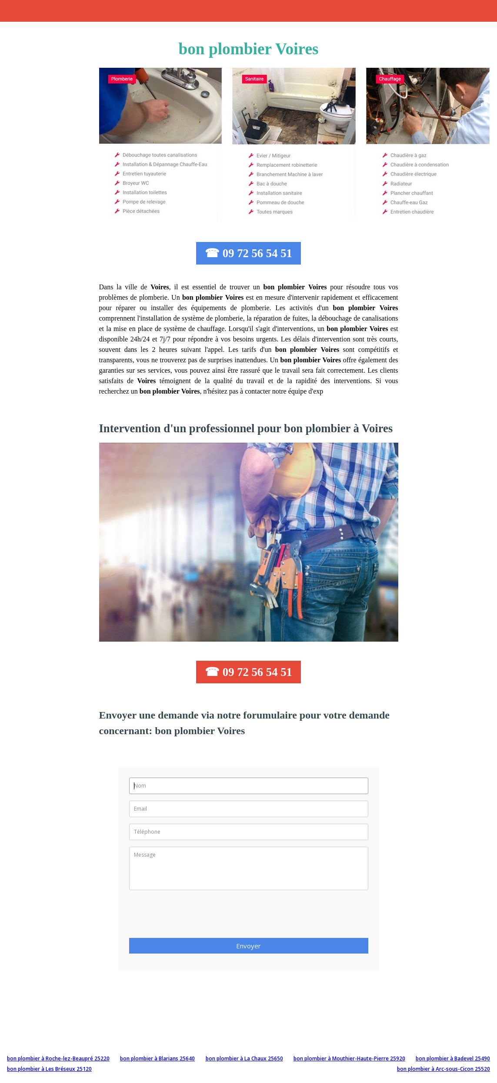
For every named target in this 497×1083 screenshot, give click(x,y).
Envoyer (248, 945)
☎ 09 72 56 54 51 (248, 253)
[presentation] (195, 917)
